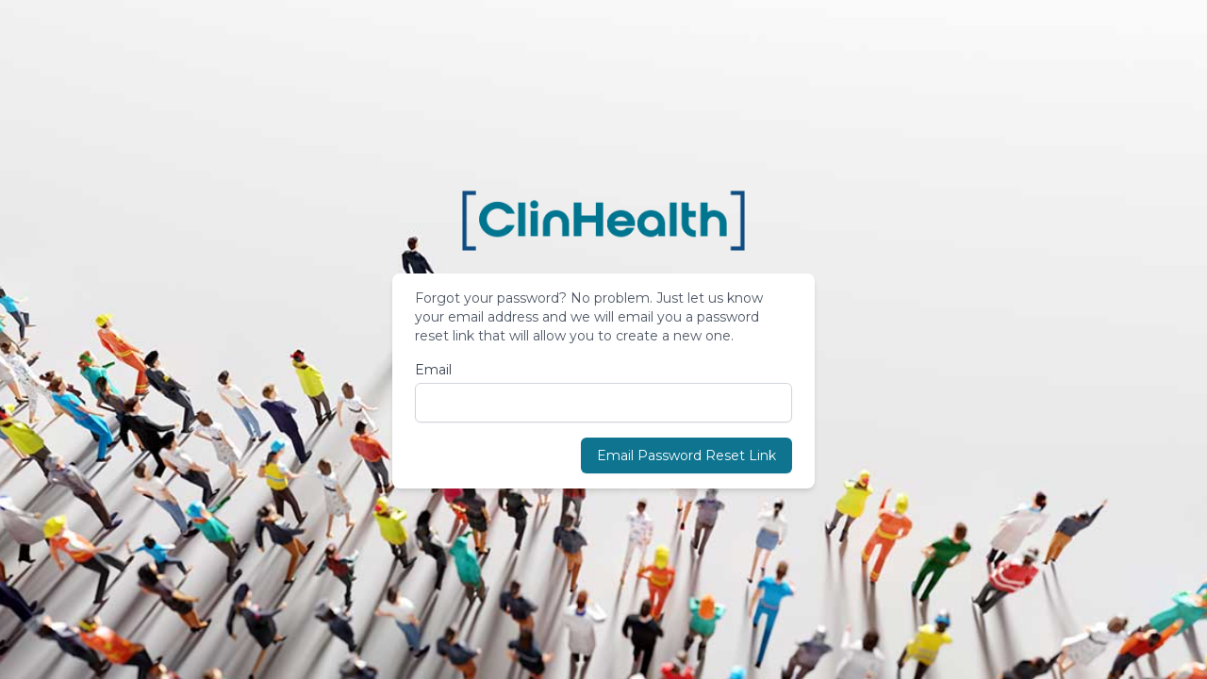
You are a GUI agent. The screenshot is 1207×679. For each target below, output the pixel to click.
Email (433, 369)
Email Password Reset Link (686, 455)
